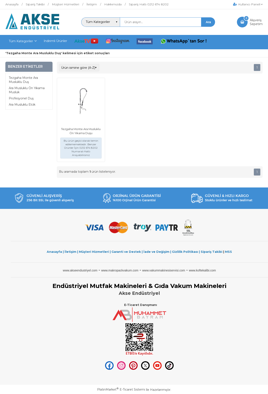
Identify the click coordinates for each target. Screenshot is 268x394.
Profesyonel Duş (21, 98)
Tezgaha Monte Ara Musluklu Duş (23, 80)
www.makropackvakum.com (120, 270)
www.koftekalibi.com (202, 270)
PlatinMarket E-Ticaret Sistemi (121, 389)
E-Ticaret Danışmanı (140, 305)
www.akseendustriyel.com (80, 270)
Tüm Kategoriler (21, 41)
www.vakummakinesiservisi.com (163, 270)
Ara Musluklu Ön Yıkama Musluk (27, 90)
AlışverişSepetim (256, 22)
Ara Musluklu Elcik (22, 104)
